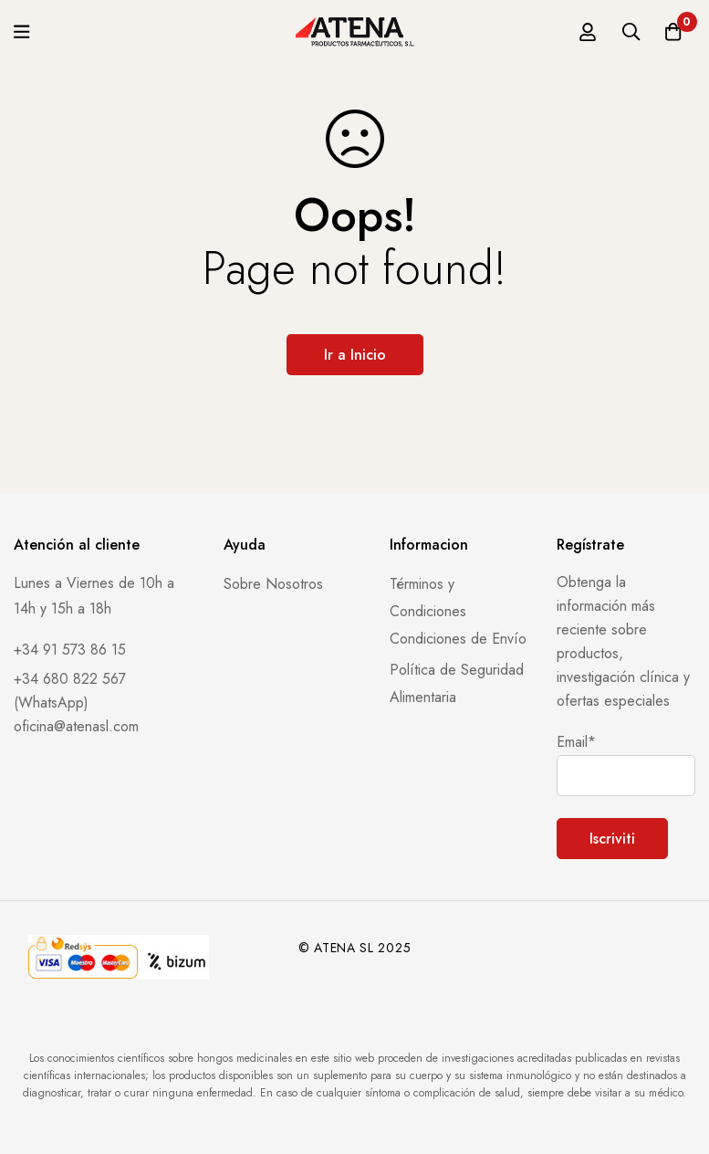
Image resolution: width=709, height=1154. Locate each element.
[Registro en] (580, 32)
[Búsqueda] (626, 32)
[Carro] (671, 32)
